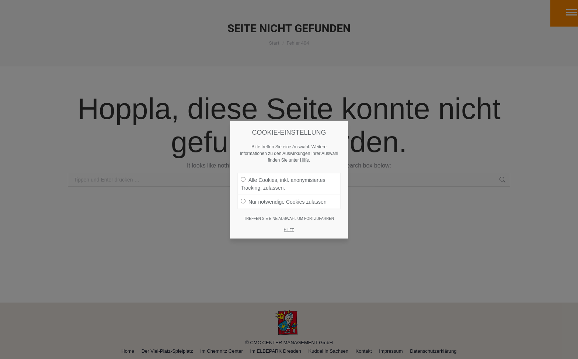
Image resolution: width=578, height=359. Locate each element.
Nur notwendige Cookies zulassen (284, 180)
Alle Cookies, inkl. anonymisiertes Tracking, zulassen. (283, 162)
